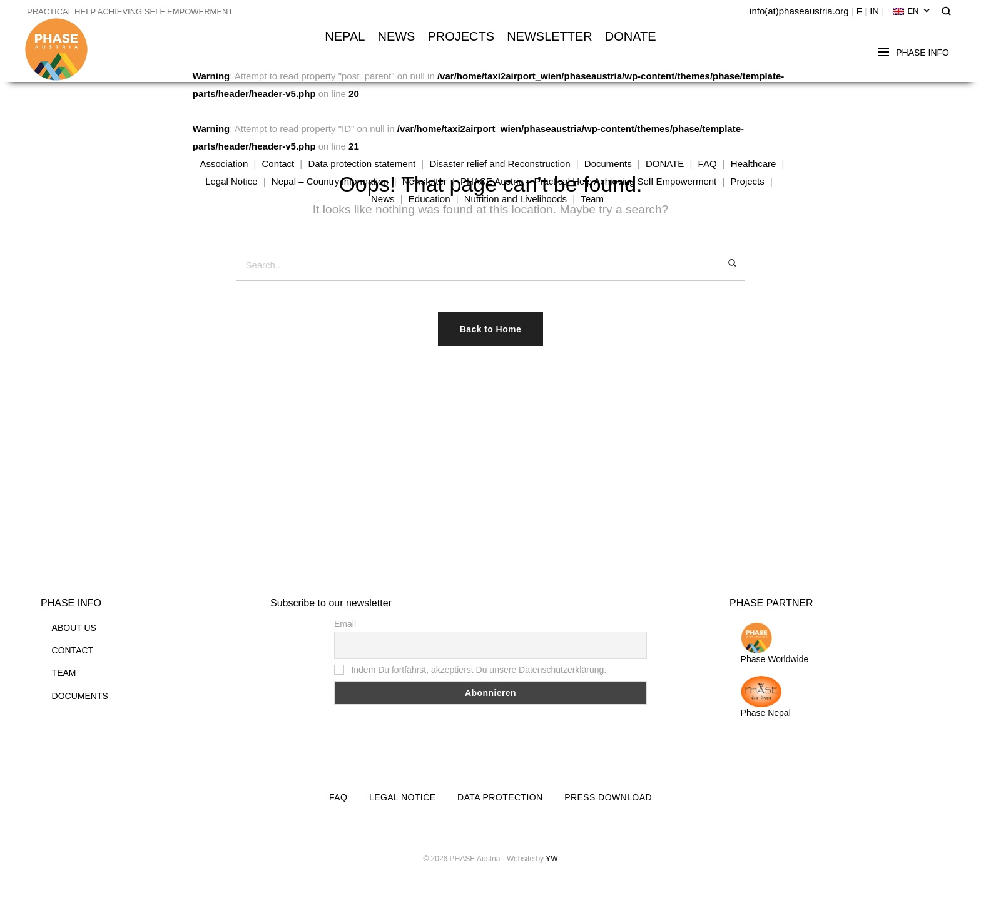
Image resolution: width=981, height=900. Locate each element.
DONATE (630, 36)
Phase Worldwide (775, 643)
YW (551, 858)
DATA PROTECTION (499, 797)
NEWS (396, 36)
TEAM (64, 673)
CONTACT (73, 650)
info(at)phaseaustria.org (799, 11)
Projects (748, 181)
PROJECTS (460, 36)
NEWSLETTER (549, 36)
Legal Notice (231, 181)
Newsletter (424, 181)
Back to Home (490, 329)
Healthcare (753, 163)
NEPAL (345, 36)
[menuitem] (911, 11)
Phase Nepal (766, 697)
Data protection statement (361, 163)
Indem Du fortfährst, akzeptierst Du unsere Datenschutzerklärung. (470, 670)
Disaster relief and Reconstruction (499, 163)
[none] (911, 11)
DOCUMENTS (80, 696)
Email (345, 624)
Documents (608, 163)
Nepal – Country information (330, 181)
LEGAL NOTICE (402, 797)
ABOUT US (74, 628)
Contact (278, 163)
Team (592, 198)
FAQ (707, 163)
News (383, 198)
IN (874, 11)
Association (224, 163)
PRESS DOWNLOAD (608, 797)
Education (429, 198)
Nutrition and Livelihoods (515, 198)
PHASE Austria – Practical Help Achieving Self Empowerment (588, 181)
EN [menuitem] (912, 11)
